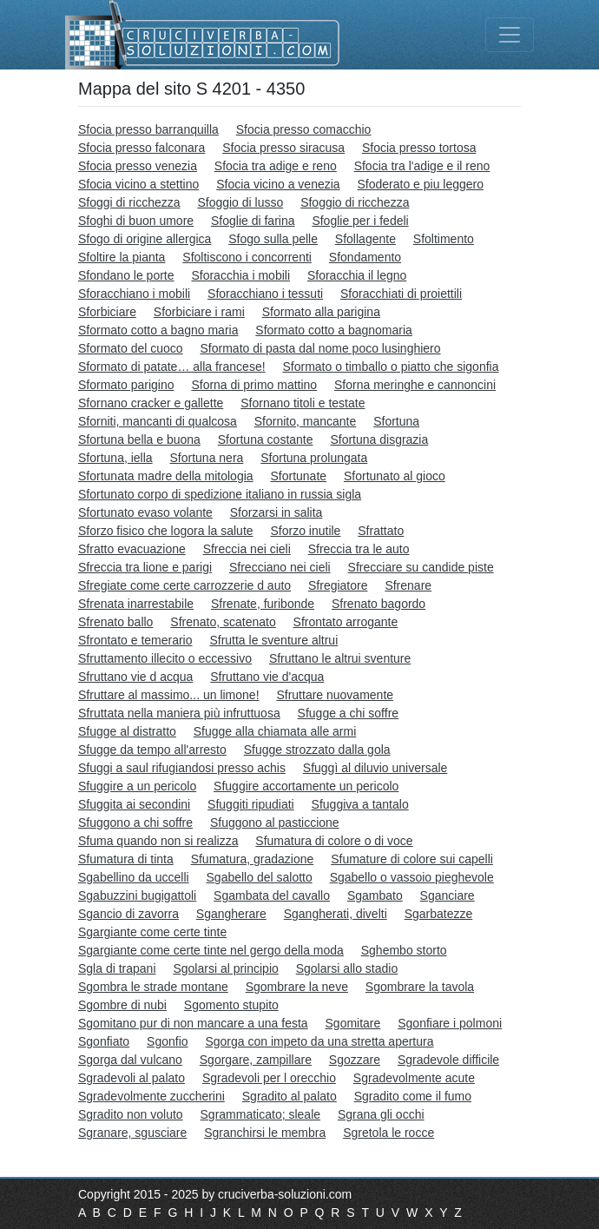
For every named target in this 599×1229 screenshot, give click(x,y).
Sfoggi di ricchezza (129, 202)
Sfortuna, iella (115, 458)
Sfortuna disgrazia (379, 439)
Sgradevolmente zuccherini (151, 1096)
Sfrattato (381, 531)
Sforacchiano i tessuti (265, 294)
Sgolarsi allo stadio (347, 968)
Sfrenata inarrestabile (136, 604)
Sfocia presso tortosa (419, 148)
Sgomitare (353, 1023)
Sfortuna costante (265, 439)
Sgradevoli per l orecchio (269, 1078)
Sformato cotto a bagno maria (158, 330)
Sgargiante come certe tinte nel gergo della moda (211, 950)
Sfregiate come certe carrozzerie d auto (184, 585)
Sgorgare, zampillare (256, 1060)
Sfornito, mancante (305, 421)
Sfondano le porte (126, 275)
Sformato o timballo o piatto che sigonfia (390, 366)
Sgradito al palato (289, 1096)
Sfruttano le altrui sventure (340, 658)
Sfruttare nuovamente (334, 695)
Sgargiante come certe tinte (152, 932)
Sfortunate (298, 476)
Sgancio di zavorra (128, 914)
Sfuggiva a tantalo (360, 804)
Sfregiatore (337, 585)
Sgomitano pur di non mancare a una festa (193, 1023)
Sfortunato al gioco (394, 476)
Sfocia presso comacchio (304, 129)
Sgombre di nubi (122, 1005)
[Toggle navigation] (509, 34)
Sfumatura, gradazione (252, 859)
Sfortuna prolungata (313, 458)
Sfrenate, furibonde (262, 604)
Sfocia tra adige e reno (275, 166)
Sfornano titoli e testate (302, 403)
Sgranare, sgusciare (132, 1133)
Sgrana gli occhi (381, 1114)
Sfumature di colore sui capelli (412, 859)
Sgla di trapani (117, 968)
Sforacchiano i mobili (134, 294)
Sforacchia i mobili (240, 275)
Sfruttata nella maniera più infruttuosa (179, 713)
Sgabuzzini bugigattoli (137, 895)
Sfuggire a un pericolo (137, 786)
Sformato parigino (126, 385)
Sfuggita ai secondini (134, 804)
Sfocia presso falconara (141, 148)
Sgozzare (354, 1060)
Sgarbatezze (439, 914)
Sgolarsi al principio (225, 968)
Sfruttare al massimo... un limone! (169, 695)
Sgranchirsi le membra (265, 1133)
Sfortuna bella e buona (139, 439)
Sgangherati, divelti (335, 914)
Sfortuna (396, 421)
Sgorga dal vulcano (130, 1060)
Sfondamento (365, 257)
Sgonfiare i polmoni (450, 1023)
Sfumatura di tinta (126, 859)
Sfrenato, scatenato (222, 622)
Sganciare (447, 895)
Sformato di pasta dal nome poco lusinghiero (321, 348)
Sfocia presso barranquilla (148, 129)
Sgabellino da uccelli (133, 877)
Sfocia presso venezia (137, 166)
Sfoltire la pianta (121, 257)
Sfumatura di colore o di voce (333, 841)
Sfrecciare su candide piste (421, 567)
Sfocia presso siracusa (283, 148)
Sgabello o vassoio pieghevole (412, 877)
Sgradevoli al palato (131, 1078)
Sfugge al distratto (127, 731)
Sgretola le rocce (388, 1133)
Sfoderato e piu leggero (421, 184)
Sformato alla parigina (321, 312)
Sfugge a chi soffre (348, 713)
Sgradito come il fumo (412, 1096)
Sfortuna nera (207, 458)
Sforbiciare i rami (199, 312)
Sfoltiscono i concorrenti (247, 257)
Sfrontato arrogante (345, 622)
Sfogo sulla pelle (273, 239)
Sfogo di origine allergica (144, 239)
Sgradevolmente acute (414, 1078)
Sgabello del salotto (260, 877)
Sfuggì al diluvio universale (375, 768)
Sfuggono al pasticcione (274, 822)
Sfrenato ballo (115, 622)
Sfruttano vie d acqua (135, 677)
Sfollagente (365, 239)
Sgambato (375, 895)
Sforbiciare (107, 312)
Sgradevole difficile (448, 1060)
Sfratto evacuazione (132, 549)
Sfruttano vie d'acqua (267, 677)
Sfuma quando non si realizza (158, 841)
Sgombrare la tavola (419, 987)
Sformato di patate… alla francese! (172, 366)
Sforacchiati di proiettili (401, 294)
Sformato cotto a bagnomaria (333, 330)
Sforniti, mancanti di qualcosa (157, 421)
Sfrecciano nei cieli (280, 567)
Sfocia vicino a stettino (138, 184)
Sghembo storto (404, 950)
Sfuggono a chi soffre (135, 822)
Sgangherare (231, 914)
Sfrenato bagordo (378, 604)
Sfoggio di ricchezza (354, 202)
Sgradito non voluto (130, 1114)
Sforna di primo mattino (254, 385)
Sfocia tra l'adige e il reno (422, 166)
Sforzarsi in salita (276, 512)
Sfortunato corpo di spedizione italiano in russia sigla (219, 494)
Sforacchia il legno (356, 275)
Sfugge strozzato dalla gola (317, 750)
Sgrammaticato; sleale (261, 1114)
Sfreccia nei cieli (247, 549)
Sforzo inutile (305, 531)
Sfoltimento (443, 239)
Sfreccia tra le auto (359, 549)
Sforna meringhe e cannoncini (415, 385)
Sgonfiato (103, 1041)
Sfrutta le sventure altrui (273, 640)
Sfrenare (408, 585)
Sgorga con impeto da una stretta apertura (319, 1041)
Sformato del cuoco (130, 348)
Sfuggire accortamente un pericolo (306, 786)
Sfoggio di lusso (240, 202)
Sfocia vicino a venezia (277, 184)
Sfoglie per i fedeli (360, 221)
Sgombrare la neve (297, 987)
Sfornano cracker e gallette (150, 403)
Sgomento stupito (231, 1005)
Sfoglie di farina (253, 221)
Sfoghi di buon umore (136, 221)
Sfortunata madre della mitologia (165, 476)
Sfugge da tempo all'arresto (152, 750)
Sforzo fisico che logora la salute (165, 531)
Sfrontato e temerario (135, 640)
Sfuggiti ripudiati (250, 804)
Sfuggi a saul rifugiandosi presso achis (182, 768)
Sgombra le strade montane (153, 987)
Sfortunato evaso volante (145, 512)
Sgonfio (167, 1041)
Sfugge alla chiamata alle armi (275, 731)
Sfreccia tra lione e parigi (145, 567)
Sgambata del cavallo (272, 895)
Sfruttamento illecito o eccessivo (165, 658)
